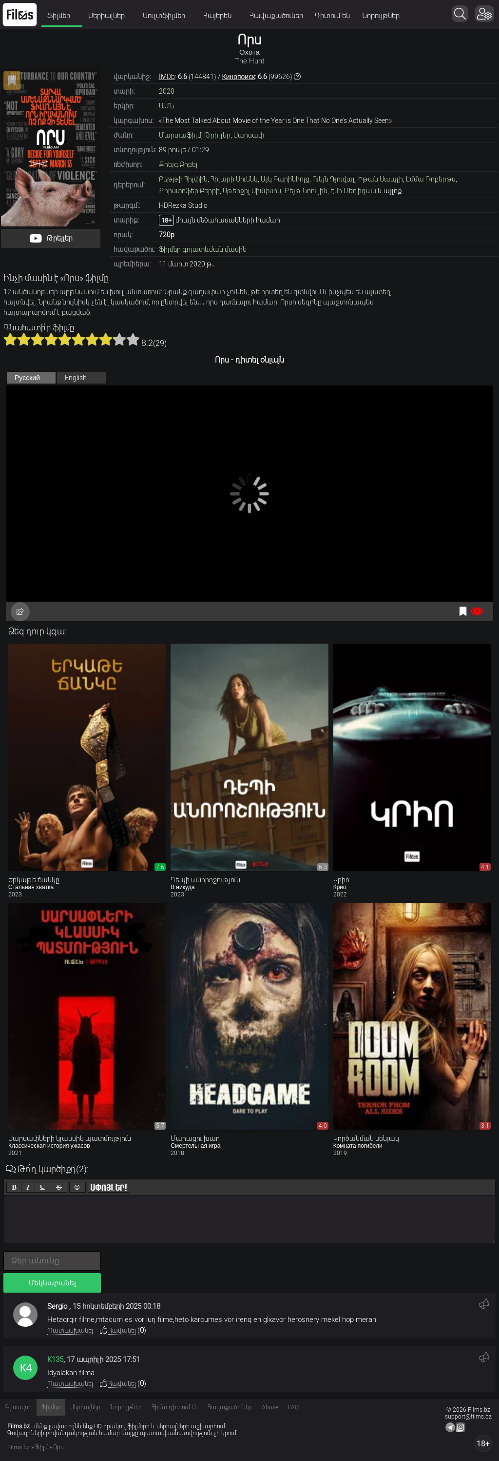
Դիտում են (332, 15)
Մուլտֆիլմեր (167, 15)
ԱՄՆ (166, 106)
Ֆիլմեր (62, 15)
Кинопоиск (238, 77)
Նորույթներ (381, 15)
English (76, 378)
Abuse (270, 1407)
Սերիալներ (109, 15)
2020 (166, 91)
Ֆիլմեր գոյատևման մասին (203, 249)
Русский (27, 378)
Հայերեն (220, 15)
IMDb (167, 77)
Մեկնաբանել (52, 1283)
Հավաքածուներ (276, 15)
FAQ (293, 1407)
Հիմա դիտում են (175, 1407)
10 (133, 339)
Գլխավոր (18, 1407)
